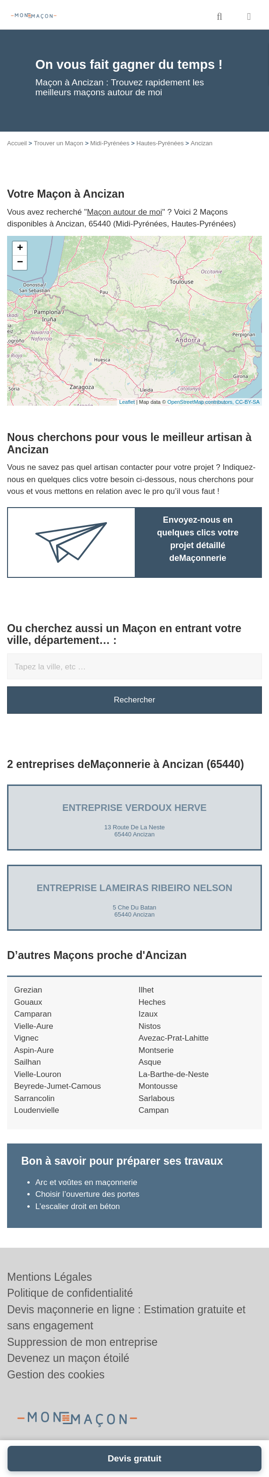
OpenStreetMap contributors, (201, 402)
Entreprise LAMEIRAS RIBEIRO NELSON (135, 888)
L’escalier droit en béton (77, 1206)
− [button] (20, 263)
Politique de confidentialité (70, 1293)
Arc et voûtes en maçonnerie (86, 1182)
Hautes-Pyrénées (160, 143)
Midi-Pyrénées (110, 143)
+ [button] (20, 249)
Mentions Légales (49, 1277)
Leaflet (127, 402)
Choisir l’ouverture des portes (87, 1194)
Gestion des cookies (56, 1375)
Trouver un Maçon (58, 143)
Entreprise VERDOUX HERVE (134, 807)
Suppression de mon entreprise (82, 1342)
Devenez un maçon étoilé (68, 1358)
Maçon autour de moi (125, 212)
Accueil (17, 143)
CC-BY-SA (247, 402)
